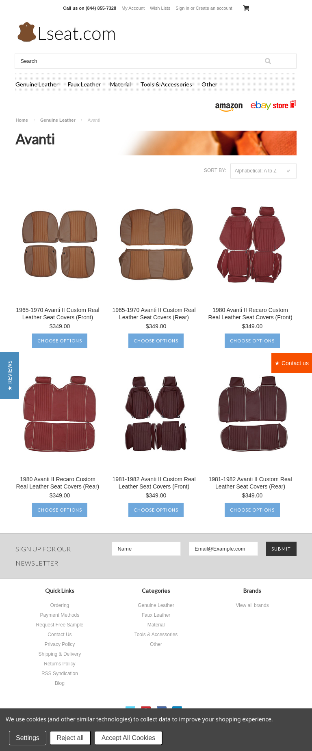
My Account (133, 8)
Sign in (182, 8)
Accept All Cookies (129, 737)
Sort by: (215, 170)
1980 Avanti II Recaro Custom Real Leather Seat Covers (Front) (250, 314)
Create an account (214, 8)
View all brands (252, 605)
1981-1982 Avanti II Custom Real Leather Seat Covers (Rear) (250, 483)
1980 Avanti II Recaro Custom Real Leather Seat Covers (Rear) (58, 483)
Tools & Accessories (166, 84)
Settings (27, 737)
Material (120, 84)
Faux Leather (84, 84)
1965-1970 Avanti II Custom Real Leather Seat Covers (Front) (57, 314)
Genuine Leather (36, 84)
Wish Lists (160, 8)
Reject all (70, 737)
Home (21, 120)
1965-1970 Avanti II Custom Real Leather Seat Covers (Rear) (153, 314)
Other (209, 84)
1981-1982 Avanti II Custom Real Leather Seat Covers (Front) (153, 483)
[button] (9, 375)
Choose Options (59, 340)
